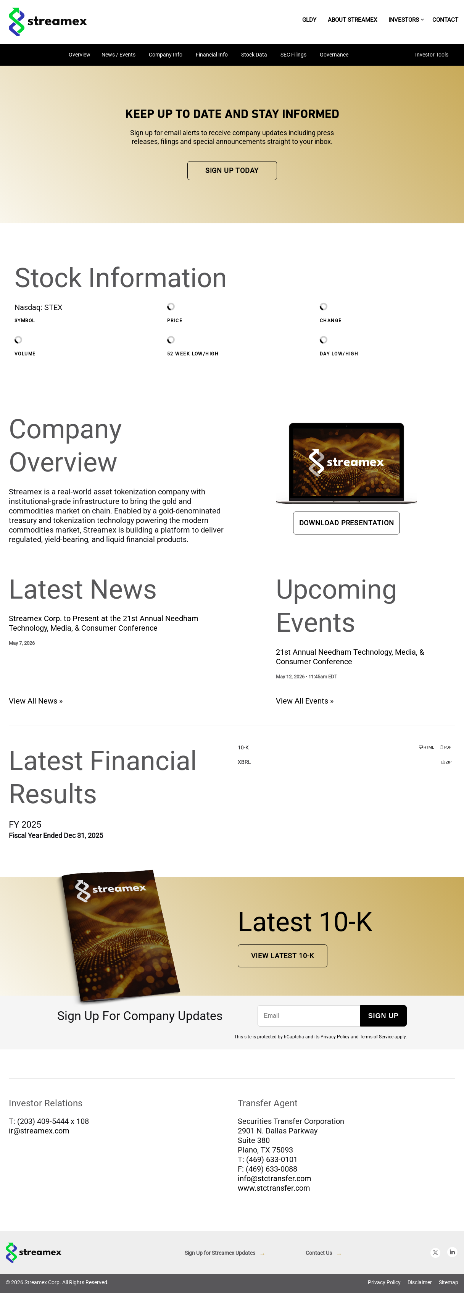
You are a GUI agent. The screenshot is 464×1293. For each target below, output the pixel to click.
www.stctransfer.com (274, 1190)
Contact (445, 19)
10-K (243, 750)
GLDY (309, 19)
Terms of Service (376, 1039)
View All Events (302, 703)
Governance (334, 55)
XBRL (244, 765)
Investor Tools (431, 55)
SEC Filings (293, 55)
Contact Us (319, 1256)
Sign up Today (232, 173)
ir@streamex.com (39, 1133)
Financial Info (212, 55)
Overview (79, 55)
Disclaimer (420, 1285)
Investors (403, 19)
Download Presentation (346, 525)
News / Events (118, 55)
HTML (426, 750)
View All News (33, 703)
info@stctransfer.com (274, 1181)
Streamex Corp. (42, 1285)
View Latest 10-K (282, 958)
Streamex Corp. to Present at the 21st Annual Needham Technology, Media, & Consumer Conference (103, 626)
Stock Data (254, 55)
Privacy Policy (335, 1039)
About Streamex (352, 19)
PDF (445, 750)
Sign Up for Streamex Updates (220, 1256)
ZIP (446, 765)
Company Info (165, 55)
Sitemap (448, 1285)
